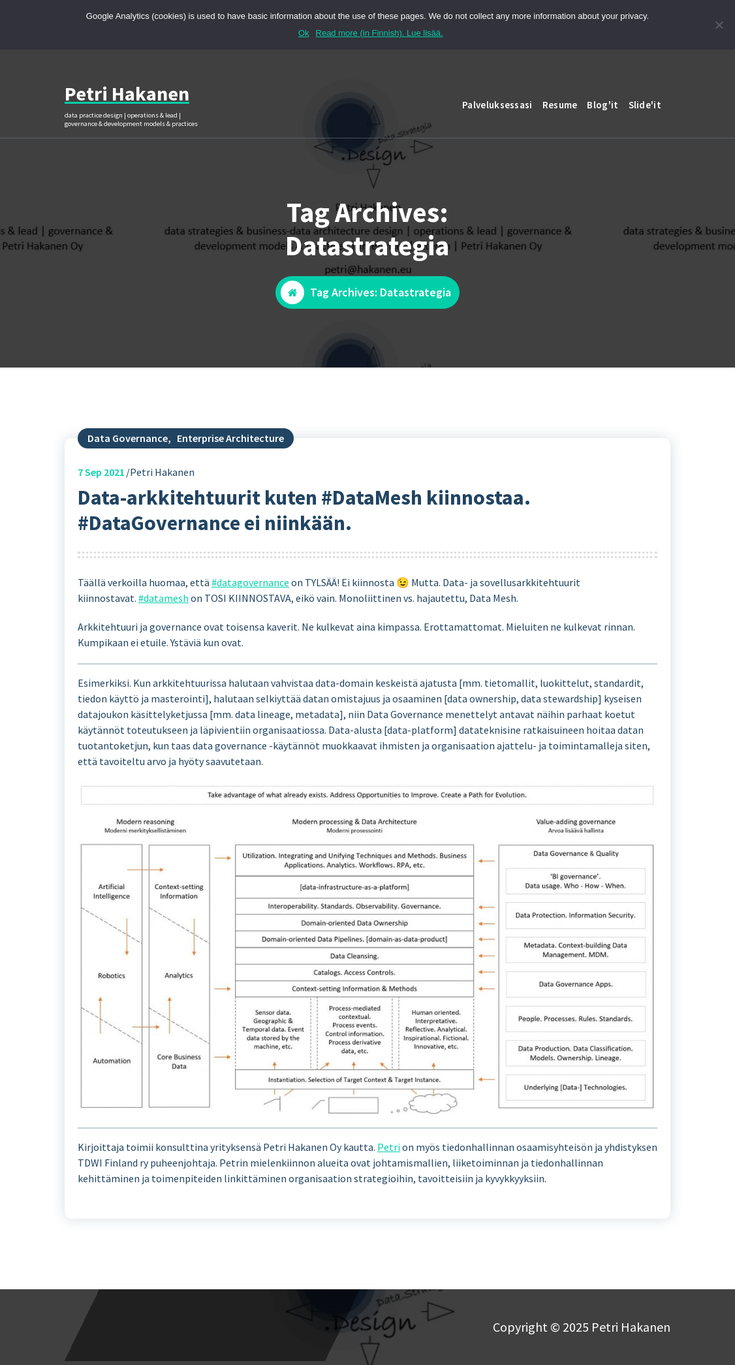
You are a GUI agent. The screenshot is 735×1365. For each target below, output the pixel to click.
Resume (560, 105)
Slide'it (645, 105)
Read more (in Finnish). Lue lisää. (379, 33)
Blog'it (602, 105)
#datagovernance (250, 592)
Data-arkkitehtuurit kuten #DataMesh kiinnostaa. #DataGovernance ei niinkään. (304, 520)
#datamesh (163, 608)
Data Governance (127, 448)
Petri (388, 1156)
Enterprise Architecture (230, 448)
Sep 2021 (101, 482)
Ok (303, 33)
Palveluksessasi (497, 105)
